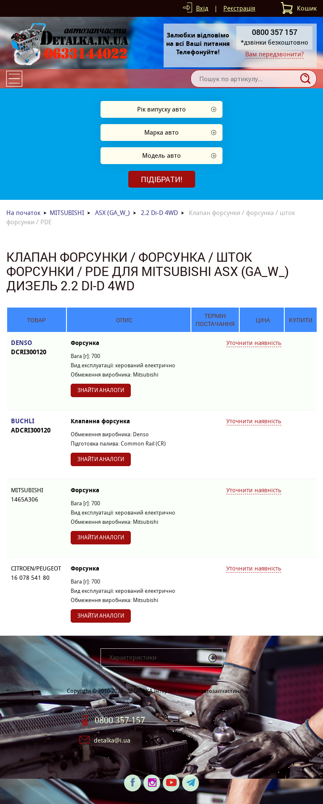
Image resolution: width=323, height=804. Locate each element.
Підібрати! (162, 179)
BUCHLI (36, 426)
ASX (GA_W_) (112, 213)
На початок (23, 213)
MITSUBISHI (67, 213)
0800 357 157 (120, 720)
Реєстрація (239, 8)
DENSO (36, 348)
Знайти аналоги (100, 390)
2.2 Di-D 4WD (159, 213)
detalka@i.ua (112, 740)
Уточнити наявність (253, 343)
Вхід (202, 8)
